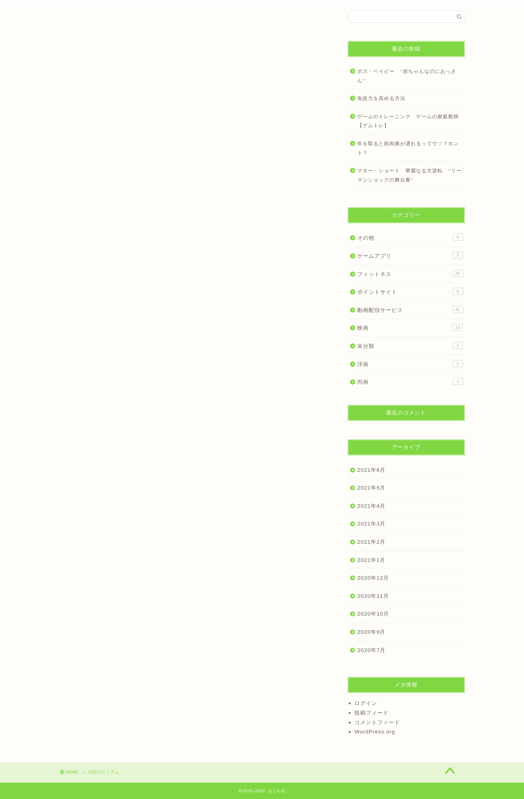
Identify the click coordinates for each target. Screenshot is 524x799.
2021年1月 (371, 560)
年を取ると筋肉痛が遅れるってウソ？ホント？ (408, 148)
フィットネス (410, 273)
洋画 (410, 363)
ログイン (365, 703)
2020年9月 (371, 632)
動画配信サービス (410, 309)
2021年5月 (371, 488)
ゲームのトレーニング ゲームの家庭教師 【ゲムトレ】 (410, 121)
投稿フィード (371, 713)
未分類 (410, 345)
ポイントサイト (410, 291)
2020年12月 (373, 578)
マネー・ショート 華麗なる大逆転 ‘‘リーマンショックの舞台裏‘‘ (409, 175)
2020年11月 (373, 596)
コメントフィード (377, 722)
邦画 (410, 381)
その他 (410, 237)
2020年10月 (373, 614)
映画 (410, 327)
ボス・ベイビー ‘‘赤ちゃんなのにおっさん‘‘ (406, 76)
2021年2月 (371, 542)
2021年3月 (371, 524)
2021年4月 (371, 506)
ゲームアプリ (410, 255)
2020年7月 (371, 650)
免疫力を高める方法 (381, 98)
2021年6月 (371, 470)
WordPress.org (374, 731)
